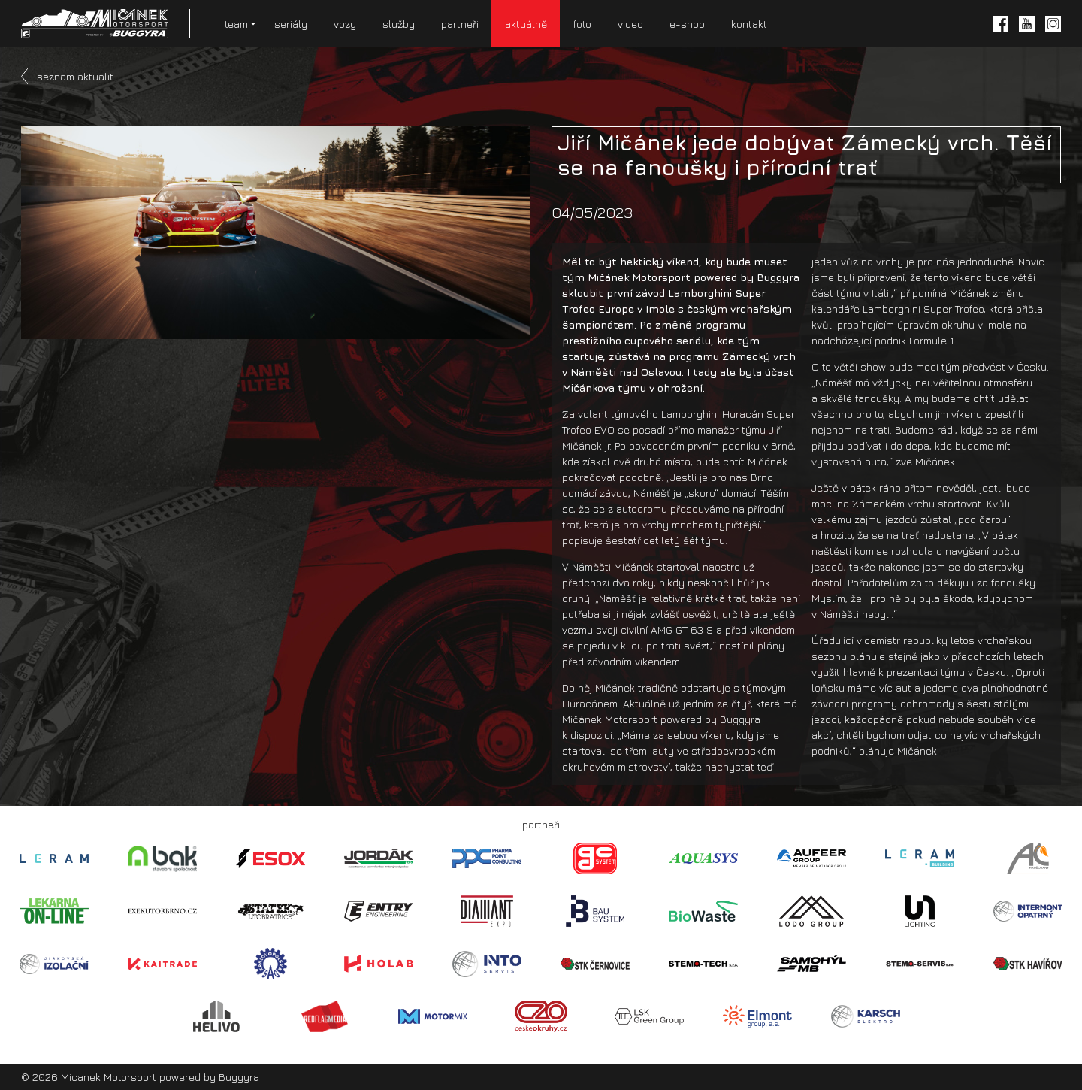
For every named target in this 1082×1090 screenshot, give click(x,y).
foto (582, 23)
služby (398, 23)
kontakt (749, 23)
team (236, 23)
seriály (290, 23)
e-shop (687, 23)
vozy (345, 23)
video (630, 23)
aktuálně (526, 23)
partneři (460, 23)
